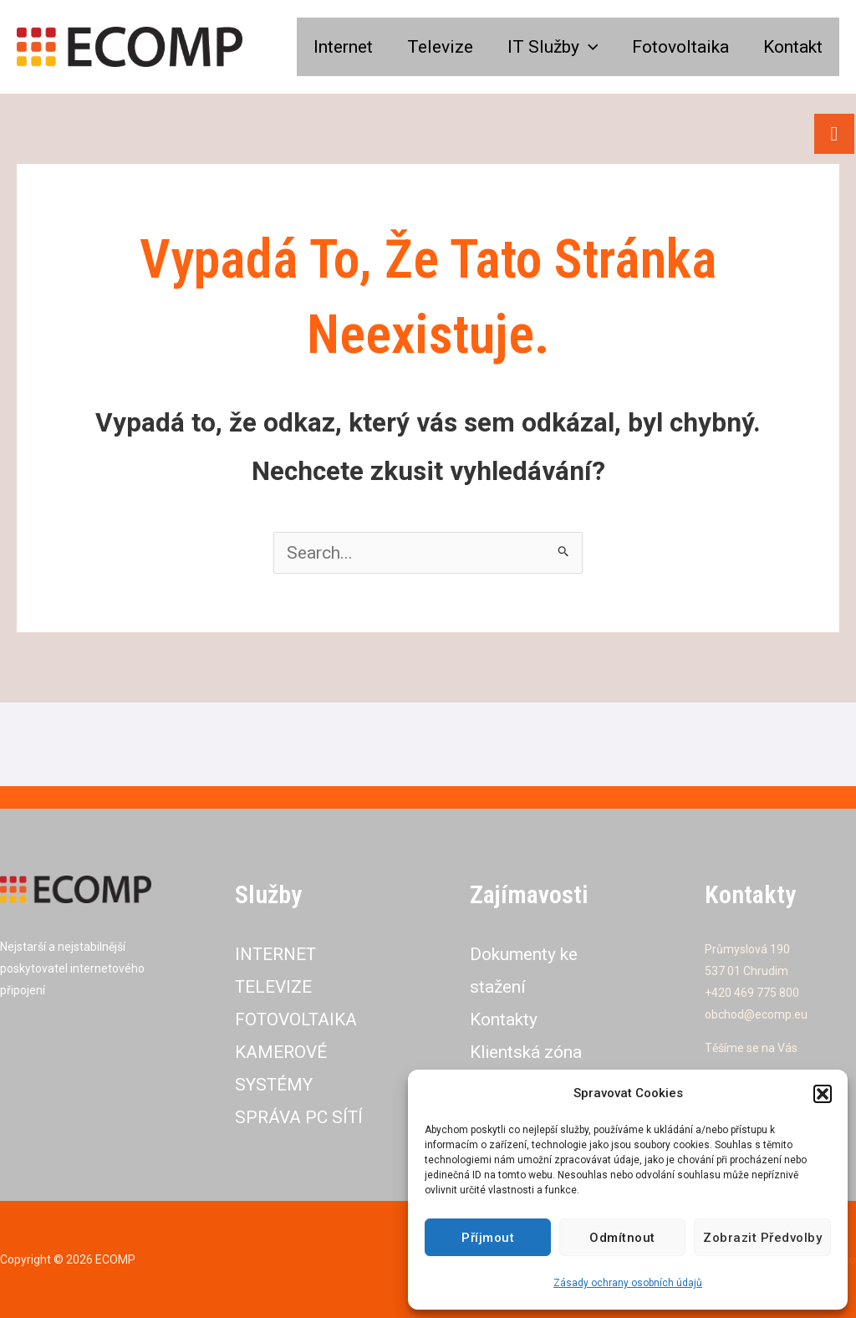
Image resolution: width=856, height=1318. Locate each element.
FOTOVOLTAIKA (297, 1019)
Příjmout (487, 1237)
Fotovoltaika (678, 47)
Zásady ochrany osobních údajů (627, 1283)
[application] (585, 47)
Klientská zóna (526, 1052)
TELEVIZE (274, 987)
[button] (822, 1094)
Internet (338, 47)
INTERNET (278, 954)
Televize (436, 47)
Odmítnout (622, 1237)
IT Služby (549, 47)
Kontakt (792, 47)
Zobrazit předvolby (762, 1237)
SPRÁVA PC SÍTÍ (299, 1117)
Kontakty (504, 1019)
